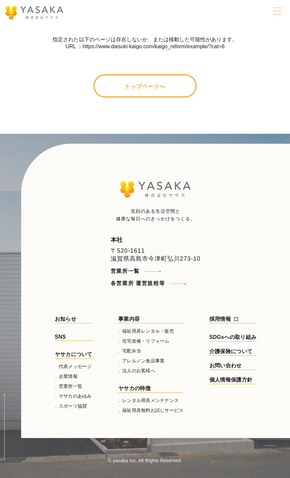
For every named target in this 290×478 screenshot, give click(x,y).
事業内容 (129, 319)
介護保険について (230, 351)
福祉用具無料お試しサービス (152, 410)
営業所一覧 (125, 271)
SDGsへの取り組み (232, 337)
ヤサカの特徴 (134, 388)
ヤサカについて (73, 354)
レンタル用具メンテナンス (150, 400)
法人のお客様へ (138, 370)
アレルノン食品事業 (143, 360)
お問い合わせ (225, 365)
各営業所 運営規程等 (138, 283)
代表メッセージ (75, 366)
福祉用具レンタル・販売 (148, 331)
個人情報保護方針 (230, 380)
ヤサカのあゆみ (75, 396)
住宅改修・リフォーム (145, 341)
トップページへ (145, 86)
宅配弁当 (131, 350)
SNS (60, 337)
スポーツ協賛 (73, 406)
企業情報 (68, 376)
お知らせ (65, 319)
